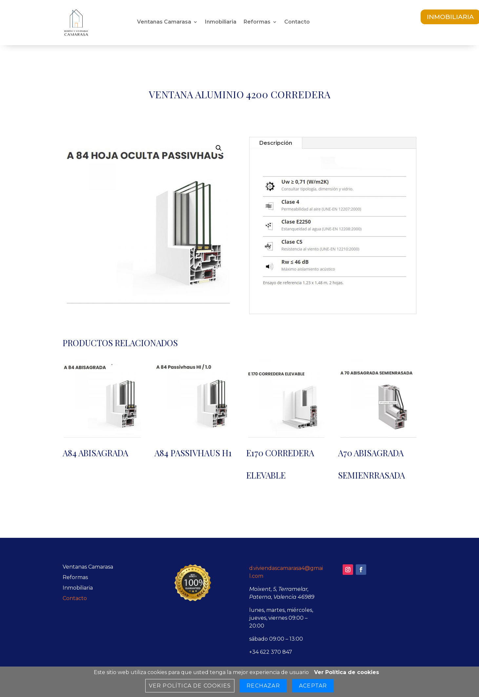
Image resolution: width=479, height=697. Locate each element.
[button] (219, 148)
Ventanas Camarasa (164, 22)
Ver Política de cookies (346, 672)
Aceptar (313, 686)
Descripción (275, 143)
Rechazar (263, 686)
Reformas (257, 22)
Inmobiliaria (220, 22)
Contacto (297, 22)
